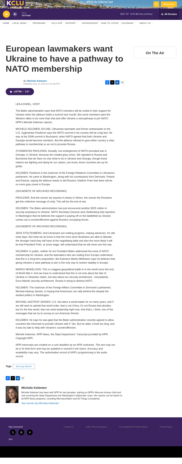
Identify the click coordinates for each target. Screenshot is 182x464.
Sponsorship (90, 29)
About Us (145, 29)
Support (70, 29)
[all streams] (169, 20)
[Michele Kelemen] (12, 400)
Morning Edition (24, 373)
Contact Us (69, 433)
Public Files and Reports (96, 433)
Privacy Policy (166, 433)
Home (6, 29)
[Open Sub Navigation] (29, 29)
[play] (6, 20)
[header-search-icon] (157, 7)
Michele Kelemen (37, 87)
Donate (171, 7)
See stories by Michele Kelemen (40, 409)
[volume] (15, 20)
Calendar (127, 29)
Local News (19, 29)
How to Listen (110, 29)
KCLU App (57, 29)
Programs (39, 29)
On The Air (155, 59)
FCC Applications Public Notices (133, 433)
